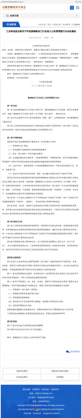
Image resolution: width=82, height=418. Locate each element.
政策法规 (57, 24)
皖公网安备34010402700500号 (51, 409)
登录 (78, 2)
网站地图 (26, 389)
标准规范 (66, 24)
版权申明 (55, 389)
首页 (49, 24)
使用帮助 (36, 389)
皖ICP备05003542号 (26, 409)
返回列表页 (73, 352)
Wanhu (57, 413)
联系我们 (45, 389)
